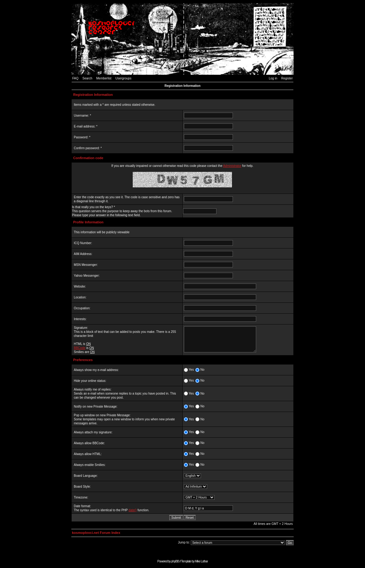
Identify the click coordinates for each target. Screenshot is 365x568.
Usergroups (123, 78)
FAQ (75, 78)
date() (133, 510)
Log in (273, 78)
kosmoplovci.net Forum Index (96, 532)
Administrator (232, 166)
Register (287, 78)
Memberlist (103, 78)
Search (87, 78)
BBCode (79, 348)
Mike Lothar (201, 561)
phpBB (175, 561)
